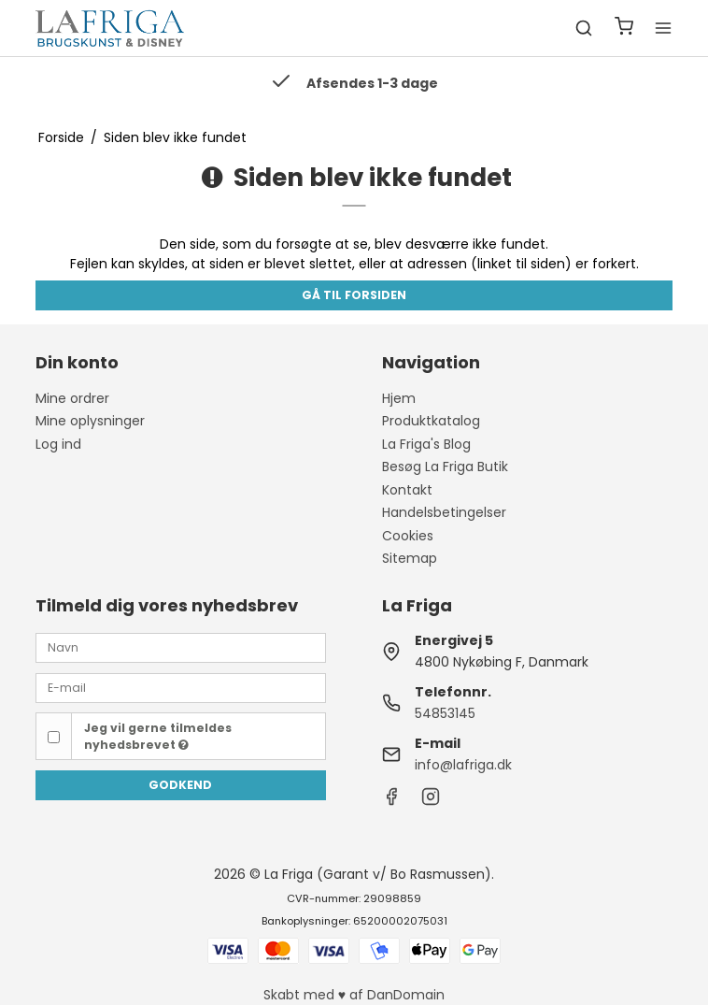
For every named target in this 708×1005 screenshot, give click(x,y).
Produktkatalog (431, 420)
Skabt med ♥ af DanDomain (354, 994)
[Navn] (180, 647)
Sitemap (409, 558)
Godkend (180, 785)
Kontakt (407, 490)
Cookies (407, 535)
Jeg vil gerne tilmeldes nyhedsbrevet (158, 736)
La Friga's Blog (426, 444)
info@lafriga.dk (463, 764)
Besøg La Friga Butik (445, 466)
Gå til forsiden (354, 295)
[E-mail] (180, 687)
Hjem (399, 398)
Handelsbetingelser (444, 512)
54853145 (445, 713)
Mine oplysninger (90, 420)
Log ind (58, 444)
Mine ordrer (72, 398)
